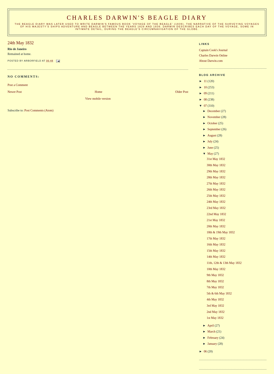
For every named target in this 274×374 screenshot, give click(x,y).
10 (206, 87)
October (212, 123)
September (214, 129)
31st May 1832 (216, 159)
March (211, 331)
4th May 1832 (215, 299)
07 (206, 105)
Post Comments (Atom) (39, 110)
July (210, 141)
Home (98, 91)
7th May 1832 (215, 287)
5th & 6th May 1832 (219, 293)
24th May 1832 (216, 201)
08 (206, 99)
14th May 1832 (216, 256)
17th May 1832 (216, 238)
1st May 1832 (215, 317)
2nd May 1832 (216, 311)
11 (205, 81)
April (211, 325)
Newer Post (14, 91)
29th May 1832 (216, 171)
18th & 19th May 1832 (221, 232)
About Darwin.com (211, 60)
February (213, 337)
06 (206, 351)
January (212, 343)
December (214, 111)
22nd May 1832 (216, 214)
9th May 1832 (215, 275)
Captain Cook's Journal (213, 50)
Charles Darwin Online (213, 55)
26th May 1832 (216, 189)
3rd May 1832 (215, 305)
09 (206, 93)
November (214, 117)
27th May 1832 (216, 183)
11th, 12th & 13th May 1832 (224, 263)
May (210, 153)
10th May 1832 (216, 269)
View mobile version (98, 98)
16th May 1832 (216, 244)
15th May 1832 (216, 250)
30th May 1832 (216, 165)
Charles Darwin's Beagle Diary (137, 17)
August (212, 135)
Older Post (181, 91)
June (210, 147)
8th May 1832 (215, 281)
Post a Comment (17, 85)
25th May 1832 (216, 195)
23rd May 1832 (216, 208)
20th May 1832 (216, 226)
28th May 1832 (216, 177)
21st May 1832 (216, 220)
